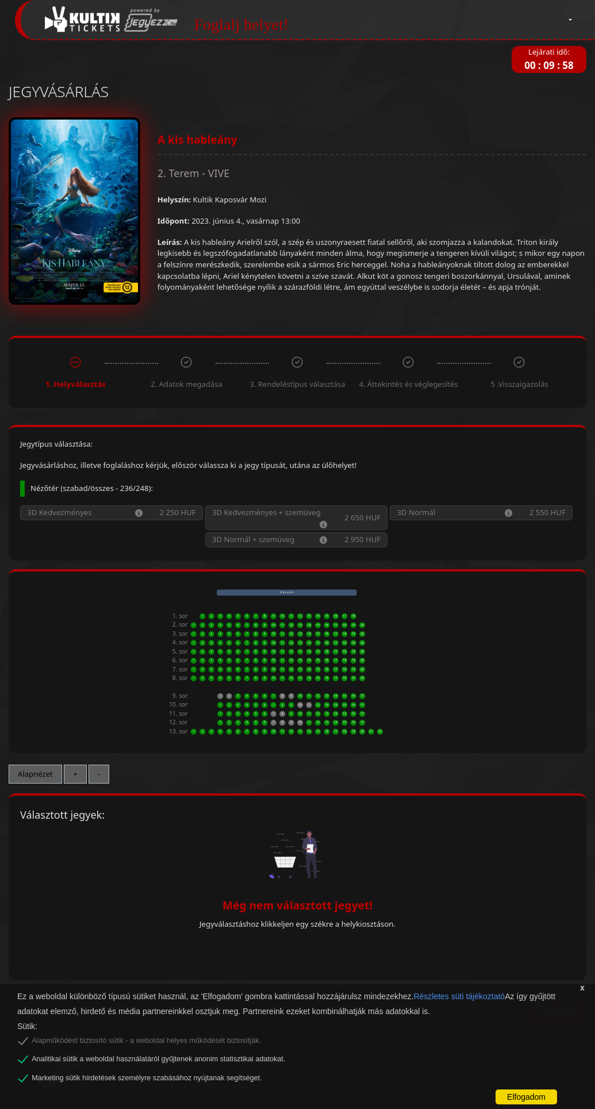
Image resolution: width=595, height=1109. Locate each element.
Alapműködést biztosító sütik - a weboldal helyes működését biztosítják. (146, 1041)
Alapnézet (35, 774)
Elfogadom (526, 1097)
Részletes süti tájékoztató (459, 996)
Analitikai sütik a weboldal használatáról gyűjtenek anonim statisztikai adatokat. (158, 1059)
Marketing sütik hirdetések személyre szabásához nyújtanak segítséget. (147, 1078)
